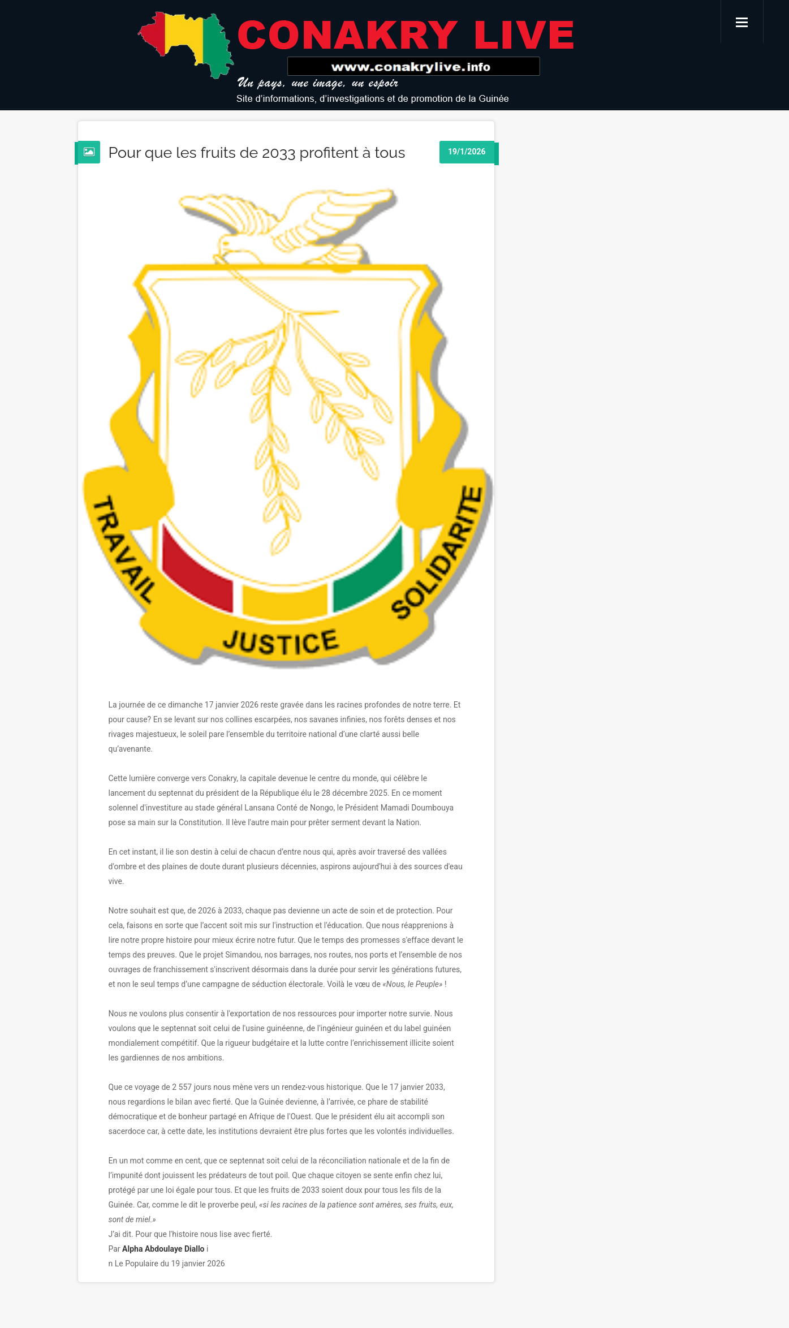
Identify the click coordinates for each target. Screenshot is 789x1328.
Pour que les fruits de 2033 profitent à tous (257, 152)
